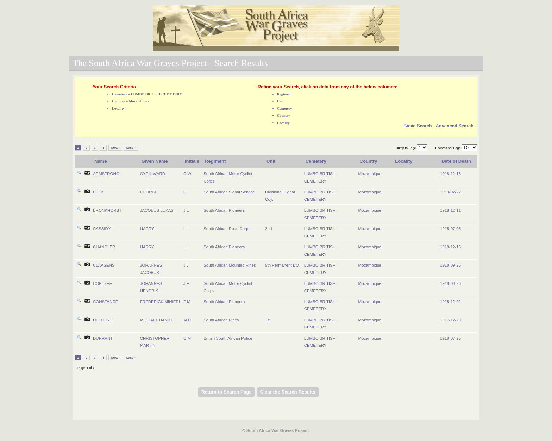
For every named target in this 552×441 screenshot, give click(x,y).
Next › (115, 147)
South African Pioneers (224, 210)
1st (267, 320)
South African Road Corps (226, 228)
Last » (131, 147)
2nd (268, 228)
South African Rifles (221, 320)
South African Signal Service (229, 192)
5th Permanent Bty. (282, 265)
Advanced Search (454, 125)
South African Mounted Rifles (229, 265)
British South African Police (227, 338)
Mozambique (370, 174)
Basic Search (417, 125)
